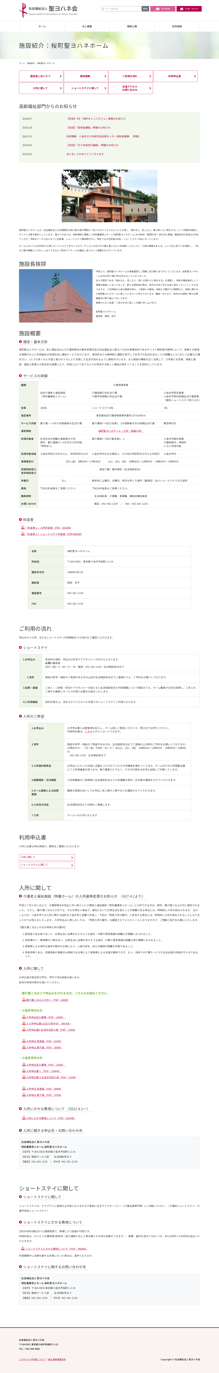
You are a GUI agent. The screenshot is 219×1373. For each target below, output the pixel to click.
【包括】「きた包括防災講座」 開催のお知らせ (92, 145)
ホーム (42, 26)
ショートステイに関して (34, 864)
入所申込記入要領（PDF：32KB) (46, 1065)
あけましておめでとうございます (85, 154)
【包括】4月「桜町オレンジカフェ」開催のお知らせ (96, 118)
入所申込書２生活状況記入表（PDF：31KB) (51, 1077)
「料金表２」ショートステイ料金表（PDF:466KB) (53, 534)
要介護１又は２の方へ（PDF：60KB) (47, 1000)
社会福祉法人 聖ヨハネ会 (48, 10)
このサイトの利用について (32, 1359)
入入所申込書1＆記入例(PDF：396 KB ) (48, 1023)
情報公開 (132, 26)
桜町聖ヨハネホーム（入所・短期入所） (120, 431)
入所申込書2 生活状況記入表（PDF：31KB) (50, 1030)
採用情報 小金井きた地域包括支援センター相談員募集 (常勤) (102, 136)
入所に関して (28, 857)
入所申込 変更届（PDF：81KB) (43, 1041)
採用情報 (163, 8)
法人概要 (87, 26)
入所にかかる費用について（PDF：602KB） (51, 1118)
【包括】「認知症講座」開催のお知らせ (88, 127)
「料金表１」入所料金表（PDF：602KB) (48, 527)
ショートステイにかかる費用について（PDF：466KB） (56, 1248)
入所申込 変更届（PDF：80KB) (43, 1088)
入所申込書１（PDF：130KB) (44, 1071)
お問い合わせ (189, 8)
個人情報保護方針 (57, 1359)
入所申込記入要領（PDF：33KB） (46, 1017)
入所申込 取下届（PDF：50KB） (44, 1047)
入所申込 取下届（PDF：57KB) (43, 1095)
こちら (88, 731)
